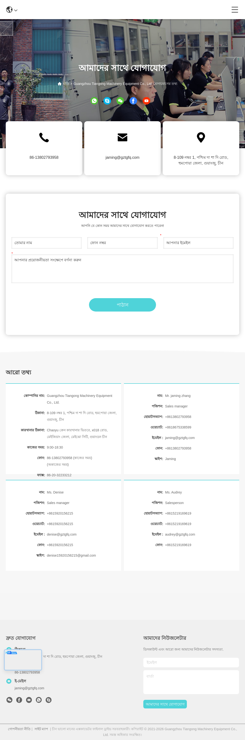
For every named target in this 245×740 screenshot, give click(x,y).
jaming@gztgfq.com (122, 157)
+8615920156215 (60, 513)
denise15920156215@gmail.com (71, 555)
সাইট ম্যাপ (41, 729)
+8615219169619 (178, 513)
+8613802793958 (178, 417)
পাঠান (122, 304)
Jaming (170, 459)
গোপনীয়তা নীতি (19, 729)
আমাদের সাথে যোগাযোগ (165, 704)
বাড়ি (66, 84)
